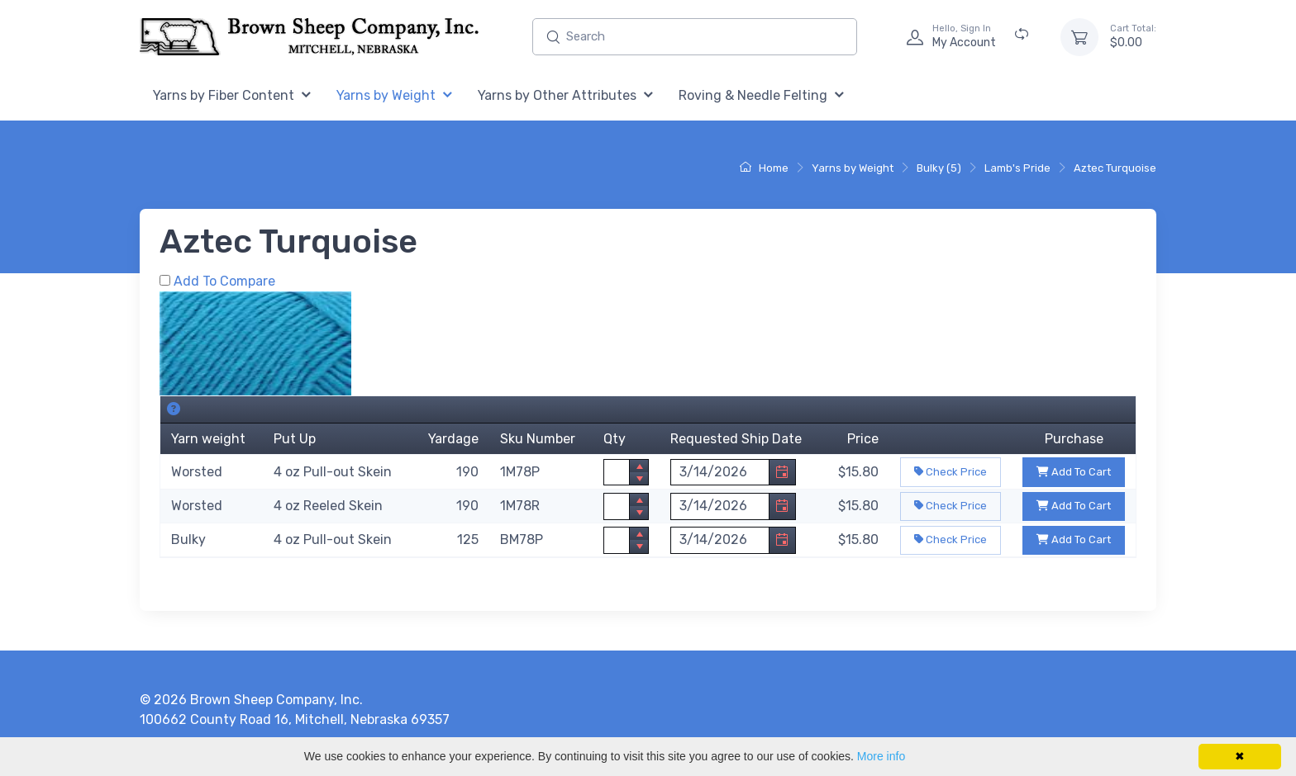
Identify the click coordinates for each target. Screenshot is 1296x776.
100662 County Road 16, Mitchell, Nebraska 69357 (295, 719)
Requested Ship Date (736, 439)
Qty (614, 439)
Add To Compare (224, 281)
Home (764, 168)
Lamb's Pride (1017, 168)
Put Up (295, 439)
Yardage (453, 439)
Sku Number (537, 439)
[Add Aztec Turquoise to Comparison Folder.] (165, 280)
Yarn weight (208, 439)
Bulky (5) (939, 168)
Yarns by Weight (852, 168)
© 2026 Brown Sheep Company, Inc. (251, 699)
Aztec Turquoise (1115, 168)
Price (863, 439)
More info (881, 756)
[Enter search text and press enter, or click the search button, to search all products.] (694, 36)
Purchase (1074, 439)
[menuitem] (232, 96)
